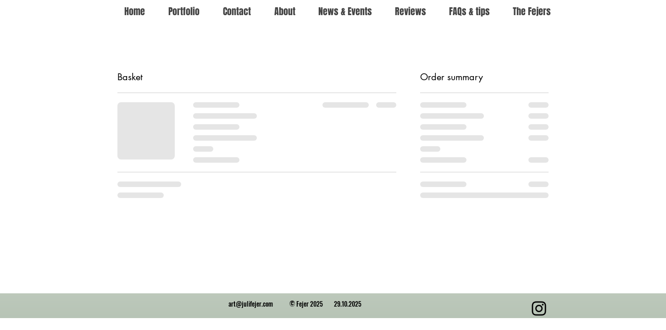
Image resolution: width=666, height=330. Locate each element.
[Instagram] (539, 308)
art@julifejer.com (250, 303)
